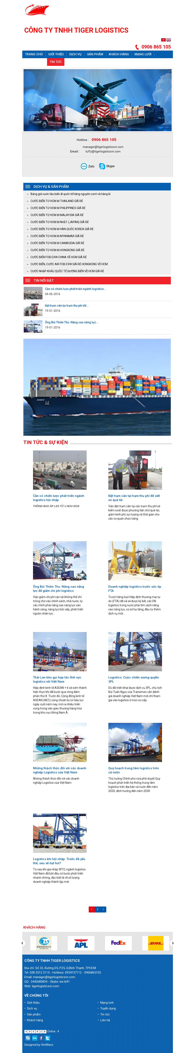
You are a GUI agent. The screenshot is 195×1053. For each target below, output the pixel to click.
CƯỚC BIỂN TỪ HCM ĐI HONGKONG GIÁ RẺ (57, 250)
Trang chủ (34, 54)
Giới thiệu (56, 54)
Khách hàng (119, 54)
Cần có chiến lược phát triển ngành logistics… (75, 289)
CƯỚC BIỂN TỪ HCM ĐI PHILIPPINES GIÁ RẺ (58, 208)
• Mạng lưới (105, 1003)
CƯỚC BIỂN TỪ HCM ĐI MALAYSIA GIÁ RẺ (57, 215)
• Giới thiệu (32, 1003)
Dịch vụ (75, 54)
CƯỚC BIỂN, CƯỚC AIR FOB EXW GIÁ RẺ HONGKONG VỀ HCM (69, 264)
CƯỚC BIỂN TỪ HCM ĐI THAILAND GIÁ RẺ (57, 201)
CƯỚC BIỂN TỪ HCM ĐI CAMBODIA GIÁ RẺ (57, 243)
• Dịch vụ (30, 1008)
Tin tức (56, 62)
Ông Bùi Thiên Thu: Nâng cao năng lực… (71, 322)
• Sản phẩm (32, 1014)
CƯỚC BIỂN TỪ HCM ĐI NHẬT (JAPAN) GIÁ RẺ (60, 222)
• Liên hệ (104, 1020)
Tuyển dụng (34, 62)
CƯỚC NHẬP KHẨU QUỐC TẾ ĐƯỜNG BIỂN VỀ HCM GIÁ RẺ (67, 271)
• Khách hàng (33, 1020)
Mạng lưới (143, 54)
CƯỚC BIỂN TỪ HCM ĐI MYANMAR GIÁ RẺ (57, 236)
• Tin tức (104, 1014)
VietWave (47, 1044)
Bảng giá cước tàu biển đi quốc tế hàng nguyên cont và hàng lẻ (70, 194)
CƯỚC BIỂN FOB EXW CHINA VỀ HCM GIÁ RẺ (59, 257)
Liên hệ (72, 62)
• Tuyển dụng (107, 1008)
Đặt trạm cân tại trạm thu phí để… (67, 305)
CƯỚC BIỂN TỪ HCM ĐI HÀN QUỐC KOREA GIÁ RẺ (62, 229)
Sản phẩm (95, 54)
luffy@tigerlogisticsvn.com (103, 151)
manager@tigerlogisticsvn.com (103, 147)
